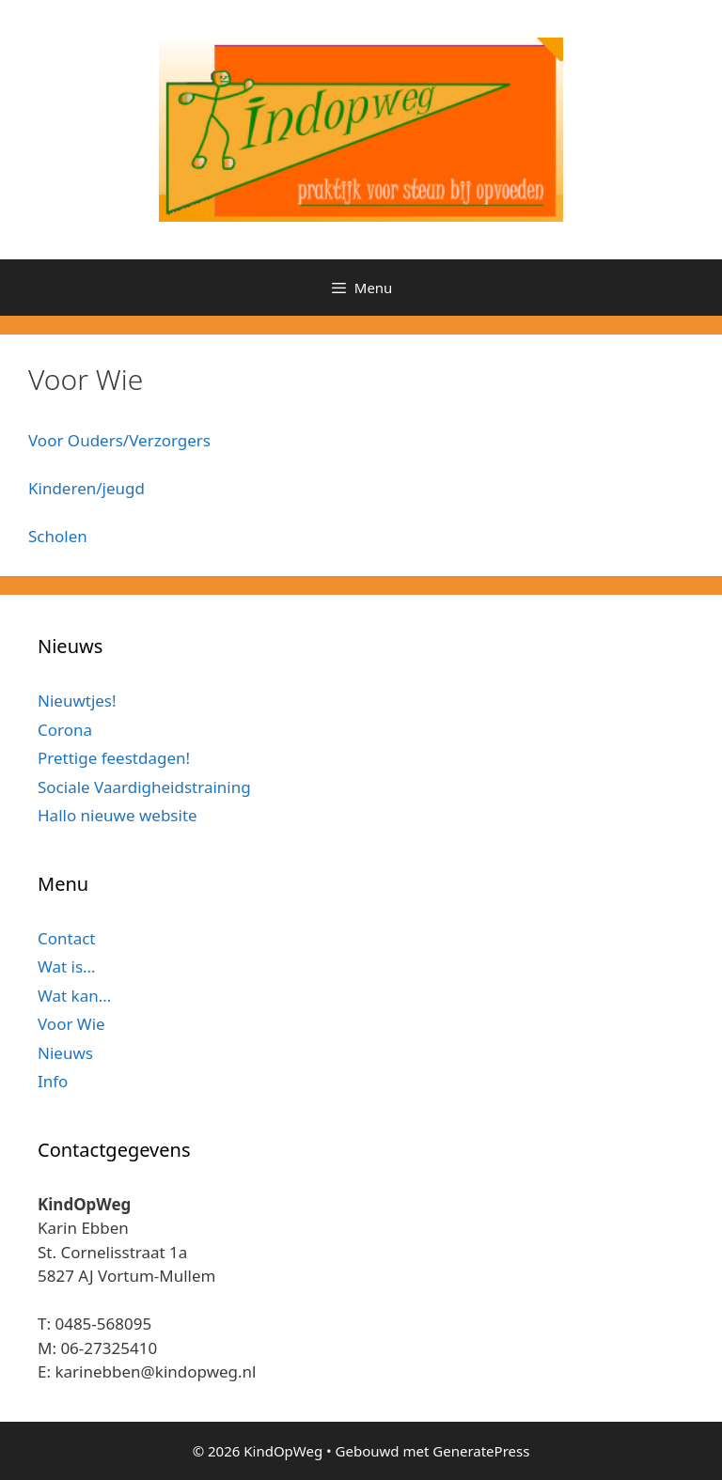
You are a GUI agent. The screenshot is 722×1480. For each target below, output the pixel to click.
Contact (67, 938)
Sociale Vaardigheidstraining (144, 787)
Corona (65, 729)
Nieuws (65, 1053)
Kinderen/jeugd (86, 488)
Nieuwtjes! (77, 700)
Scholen (57, 536)
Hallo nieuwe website (117, 815)
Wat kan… (74, 995)
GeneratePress (480, 1450)
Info (53, 1081)
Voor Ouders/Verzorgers (119, 440)
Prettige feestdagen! (114, 758)
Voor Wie (71, 1024)
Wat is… (67, 966)
